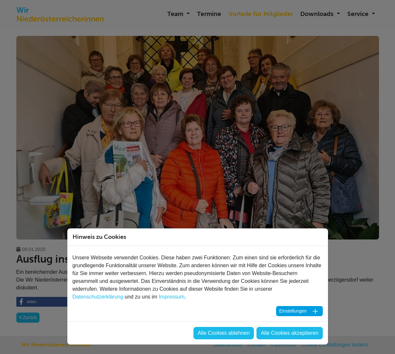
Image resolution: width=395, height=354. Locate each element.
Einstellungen (292, 311)
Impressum (172, 297)
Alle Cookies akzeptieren (289, 333)
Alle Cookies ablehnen (224, 333)
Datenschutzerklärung (98, 297)
